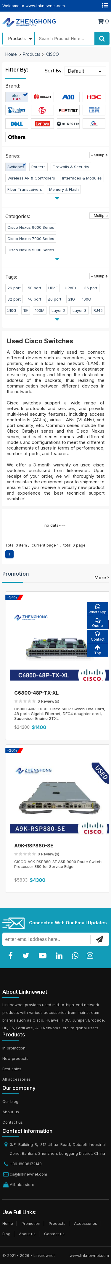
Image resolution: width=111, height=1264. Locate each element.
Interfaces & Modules (82, 178)
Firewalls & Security (71, 166)
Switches (15, 166)
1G (25, 310)
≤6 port (54, 299)
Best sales (11, 1068)
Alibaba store (22, 1184)
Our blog (10, 1101)
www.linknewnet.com (89, 1255)
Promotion (15, 574)
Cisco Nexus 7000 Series (30, 238)
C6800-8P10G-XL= (34, 693)
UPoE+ (71, 287)
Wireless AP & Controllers (31, 178)
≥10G (11, 310)
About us (10, 1111)
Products (31, 54)
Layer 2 (58, 310)
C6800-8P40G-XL (33, 846)
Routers (38, 166)
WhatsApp (98, 609)
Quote (98, 622)
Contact (98, 636)
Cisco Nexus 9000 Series (30, 227)
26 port (14, 287)
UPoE (53, 287)
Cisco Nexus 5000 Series (30, 249)
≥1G (71, 299)
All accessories (16, 1079)
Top (98, 650)
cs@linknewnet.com (28, 1174)
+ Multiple (99, 155)
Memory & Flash (64, 189)
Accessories (85, 1223)
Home (11, 54)
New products (15, 1058)
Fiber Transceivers (24, 189)
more (101, 577)
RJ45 (98, 310)
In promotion (13, 1048)
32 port (14, 299)
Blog (6, 1233)
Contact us (12, 1122)
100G (86, 299)
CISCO (52, 54)
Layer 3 (79, 310)
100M (39, 310)
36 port (90, 287)
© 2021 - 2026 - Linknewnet (28, 1255)
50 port (34, 287)
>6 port (34, 299)
